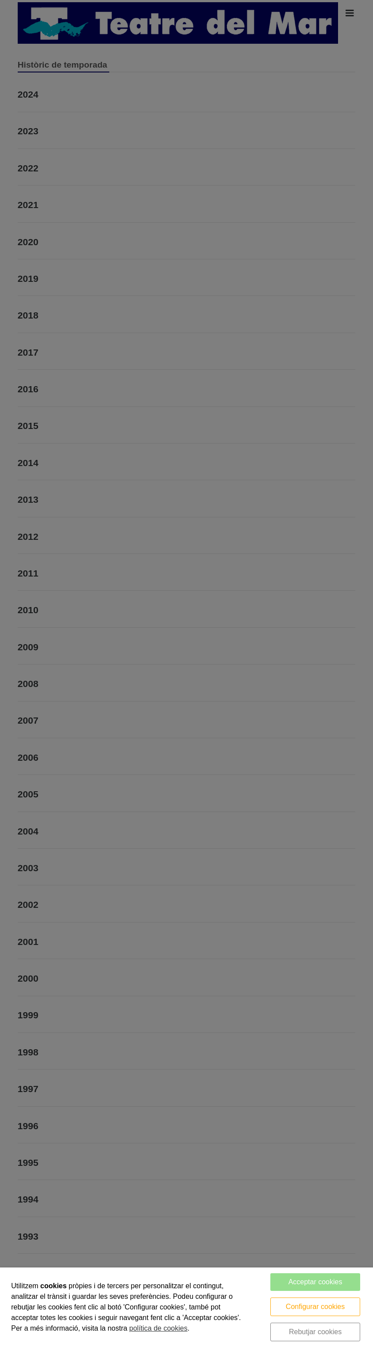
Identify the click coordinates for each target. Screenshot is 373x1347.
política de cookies (158, 1328)
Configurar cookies (315, 1306)
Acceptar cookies (315, 1282)
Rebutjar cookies (315, 1332)
